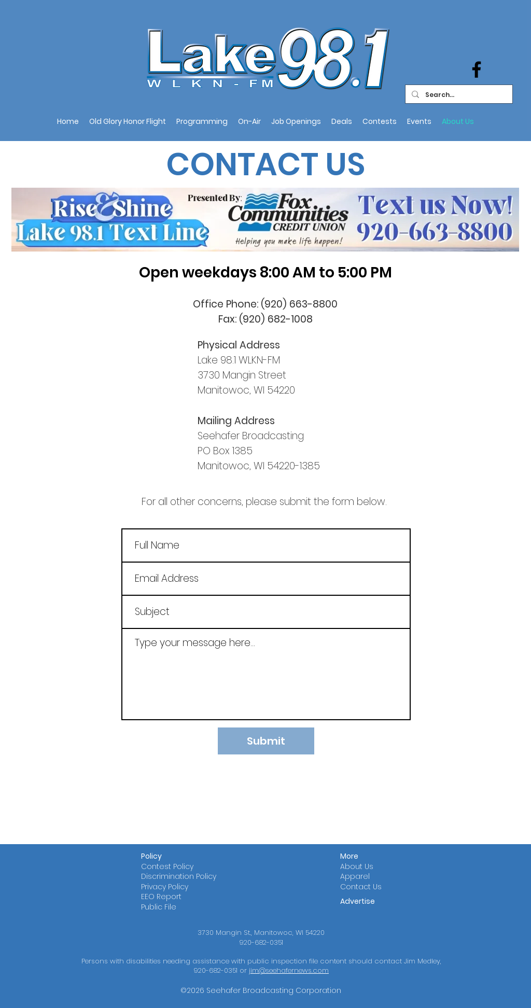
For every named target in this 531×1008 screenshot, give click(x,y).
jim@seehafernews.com (289, 970)
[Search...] (458, 94)
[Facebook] (476, 69)
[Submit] (266, 740)
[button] (249, 121)
